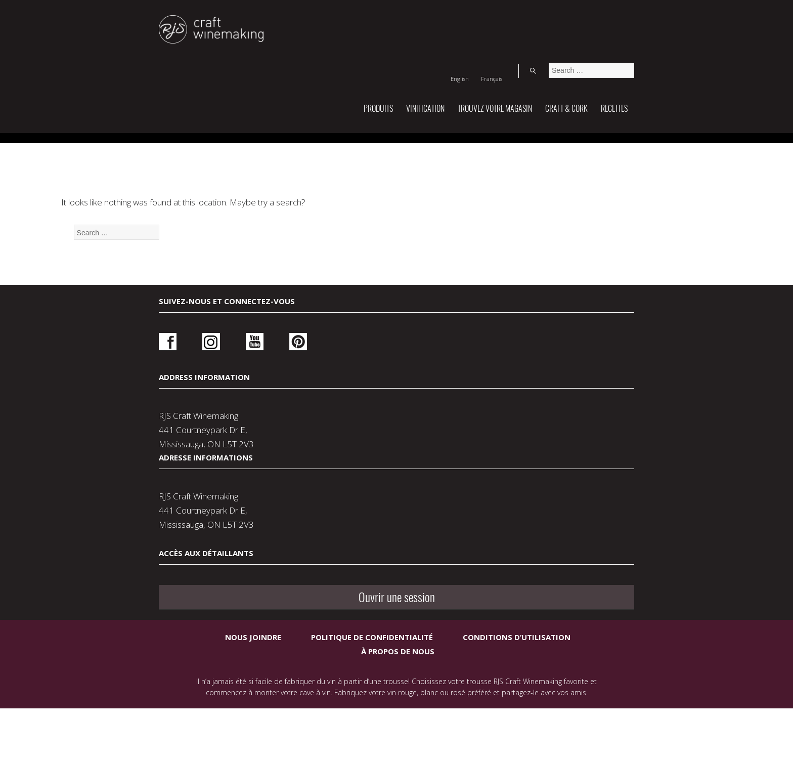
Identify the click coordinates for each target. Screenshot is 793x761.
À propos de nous (397, 693)
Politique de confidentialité (372, 679)
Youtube (236, 517)
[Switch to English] (556, 17)
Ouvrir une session (541, 521)
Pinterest (270, 517)
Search (624, 17)
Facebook (168, 517)
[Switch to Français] (588, 17)
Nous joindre (253, 679)
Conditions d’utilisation (516, 679)
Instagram (202, 517)
